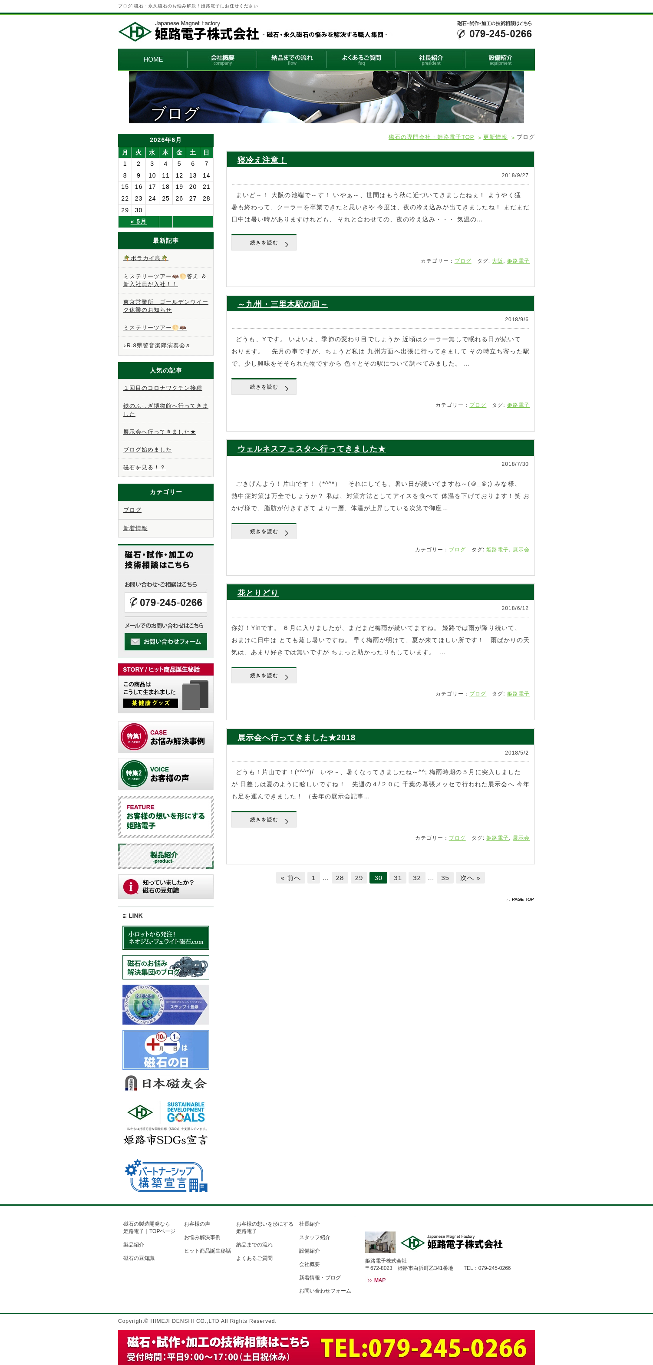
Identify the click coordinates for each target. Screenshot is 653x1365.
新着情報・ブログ (320, 1278)
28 (340, 877)
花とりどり (258, 593)
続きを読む (264, 243)
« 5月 (139, 221)
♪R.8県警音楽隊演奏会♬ (156, 345)
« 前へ (290, 877)
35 (445, 877)
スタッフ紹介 (314, 1237)
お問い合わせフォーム (325, 1291)
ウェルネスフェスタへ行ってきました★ (311, 449)
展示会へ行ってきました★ (159, 432)
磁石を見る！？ (144, 467)
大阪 (497, 261)
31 (398, 877)
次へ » (470, 877)
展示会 (521, 550)
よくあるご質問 (254, 1258)
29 (359, 877)
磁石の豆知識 (139, 1258)
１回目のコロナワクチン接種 (162, 388)
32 (417, 877)
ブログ (463, 261)
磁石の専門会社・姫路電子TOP (432, 137)
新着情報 (135, 528)
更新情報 (495, 137)
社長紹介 (309, 1224)
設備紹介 (309, 1251)
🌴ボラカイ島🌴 (145, 258)
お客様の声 (197, 1224)
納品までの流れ (254, 1245)
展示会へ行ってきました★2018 (296, 737)
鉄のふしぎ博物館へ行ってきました (165, 409)
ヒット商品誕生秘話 (207, 1251)
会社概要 (309, 1264)
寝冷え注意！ (262, 160)
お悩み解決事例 (202, 1237)
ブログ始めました (147, 449)
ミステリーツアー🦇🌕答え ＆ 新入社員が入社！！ (165, 280)
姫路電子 (518, 261)
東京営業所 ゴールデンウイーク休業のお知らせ (165, 306)
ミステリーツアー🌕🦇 (155, 327)
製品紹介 (133, 1245)
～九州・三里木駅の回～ (282, 304)
